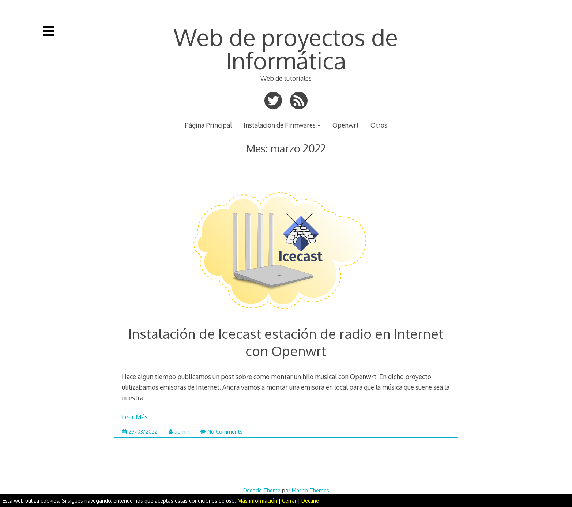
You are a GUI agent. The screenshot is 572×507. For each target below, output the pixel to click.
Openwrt (345, 125)
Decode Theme (262, 490)
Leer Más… (137, 417)
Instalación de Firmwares (280, 125)
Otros (378, 125)
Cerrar (289, 500)
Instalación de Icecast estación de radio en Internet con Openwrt (285, 342)
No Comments (221, 431)
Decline (310, 500)
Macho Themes (310, 490)
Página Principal (208, 125)
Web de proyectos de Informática (286, 48)
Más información (257, 500)
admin (179, 431)
